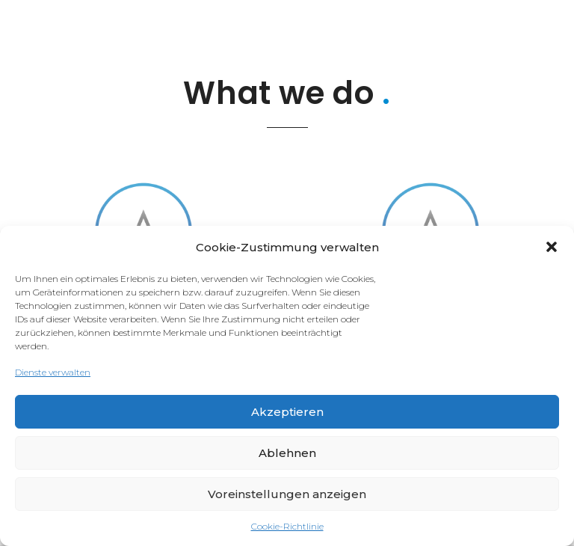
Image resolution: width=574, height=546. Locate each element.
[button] (551, 246)
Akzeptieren (287, 412)
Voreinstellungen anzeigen (287, 494)
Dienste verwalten (52, 372)
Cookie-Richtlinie (287, 526)
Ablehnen (287, 453)
